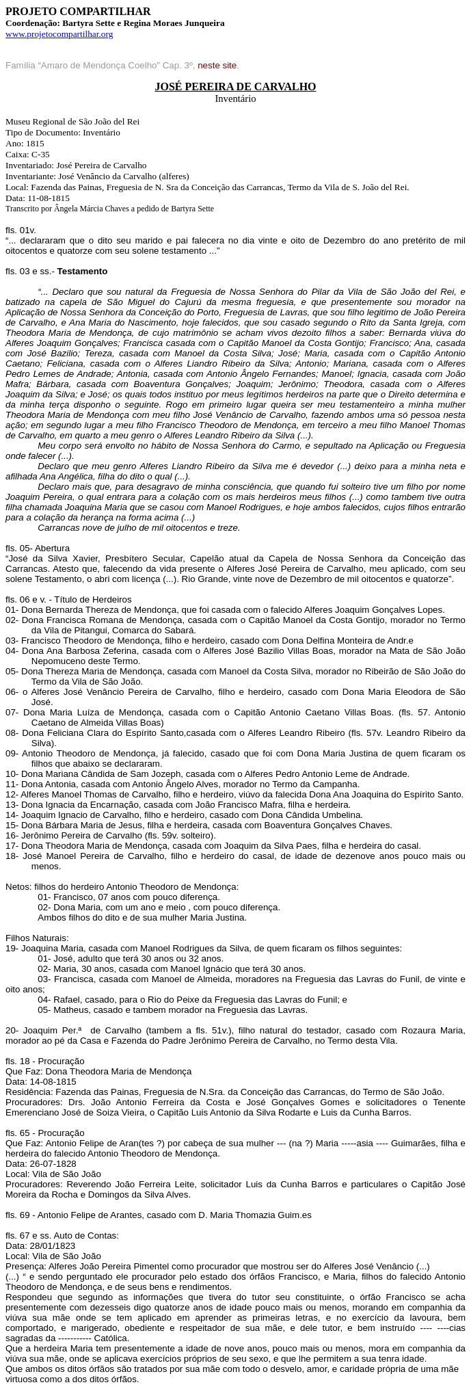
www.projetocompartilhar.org (59, 34)
